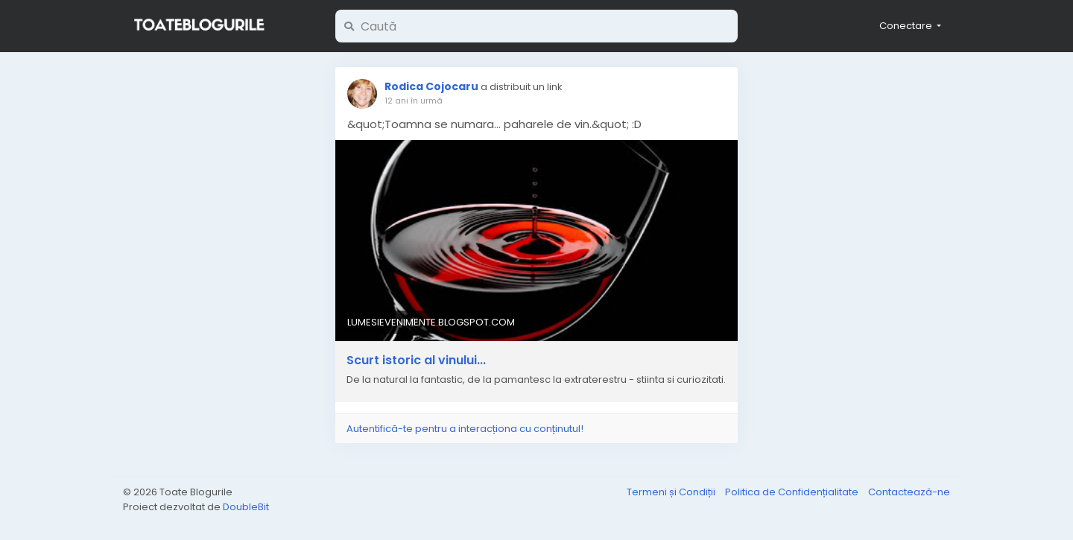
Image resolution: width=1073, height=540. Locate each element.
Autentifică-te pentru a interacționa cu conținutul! (464, 429)
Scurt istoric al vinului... (416, 360)
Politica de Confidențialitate (793, 492)
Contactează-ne (909, 492)
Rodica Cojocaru (431, 86)
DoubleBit (246, 507)
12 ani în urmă (413, 101)
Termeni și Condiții (672, 492)
